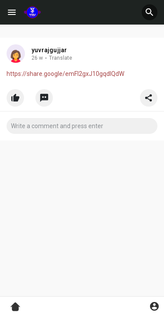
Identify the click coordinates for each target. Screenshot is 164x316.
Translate (60, 58)
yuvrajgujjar (49, 50)
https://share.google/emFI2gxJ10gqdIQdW (65, 73)
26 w (37, 58)
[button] (149, 12)
